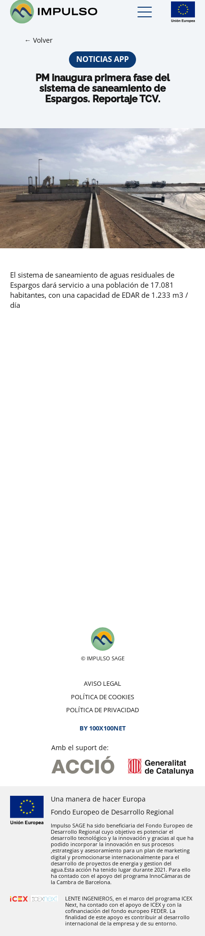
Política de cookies (102, 697)
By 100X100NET (103, 728)
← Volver (38, 40)
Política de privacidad (102, 709)
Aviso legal (102, 683)
